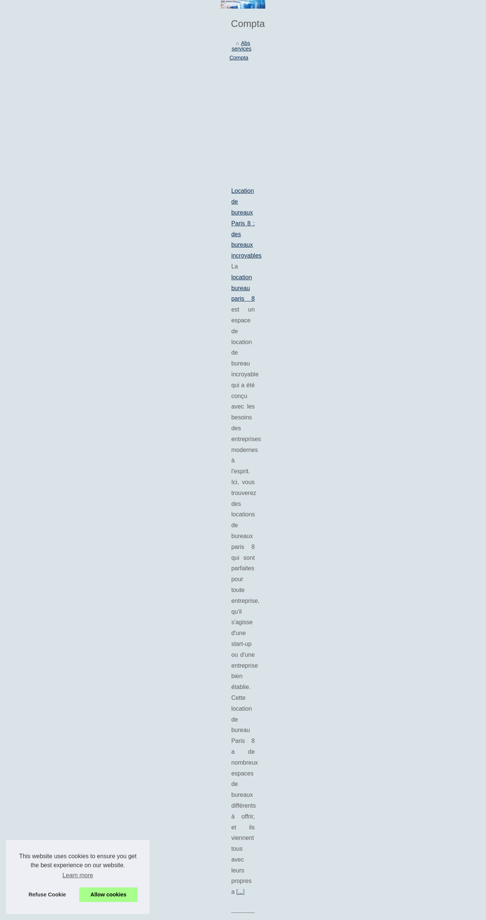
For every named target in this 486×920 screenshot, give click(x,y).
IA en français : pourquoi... (396, 154)
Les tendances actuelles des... (401, 170)
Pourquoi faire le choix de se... (401, 373)
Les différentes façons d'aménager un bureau (123, 728)
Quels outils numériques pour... (402, 187)
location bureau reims (143, 478)
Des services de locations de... (401, 255)
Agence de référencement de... (402, 238)
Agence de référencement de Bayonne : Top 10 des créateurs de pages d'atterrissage (136, 347)
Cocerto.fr (83, 577)
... (203, 314)
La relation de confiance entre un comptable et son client (136, 754)
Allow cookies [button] (108, 895)
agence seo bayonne (55, 358)
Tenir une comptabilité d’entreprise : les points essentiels (97, 512)
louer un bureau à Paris (139, 660)
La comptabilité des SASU (100, 741)
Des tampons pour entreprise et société (116, 766)
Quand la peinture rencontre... (400, 424)
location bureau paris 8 (61, 282)
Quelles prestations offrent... (398, 390)
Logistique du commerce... (396, 357)
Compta (72, 138)
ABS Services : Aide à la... (396, 119)
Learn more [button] (77, 875)
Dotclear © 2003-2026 (169, 912)
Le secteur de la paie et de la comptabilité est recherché (136, 780)
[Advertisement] (187, 198)
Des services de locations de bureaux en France (86, 424)
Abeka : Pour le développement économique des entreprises (141, 702)
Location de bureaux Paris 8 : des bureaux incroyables (94, 271)
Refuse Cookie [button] (47, 895)
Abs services (40, 138)
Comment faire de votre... (395, 322)
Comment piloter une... (392, 306)
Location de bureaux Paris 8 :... (402, 221)
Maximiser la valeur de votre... (401, 441)
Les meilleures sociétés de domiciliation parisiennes (131, 715)
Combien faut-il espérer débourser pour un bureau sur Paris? (103, 617)
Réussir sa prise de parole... (398, 289)
